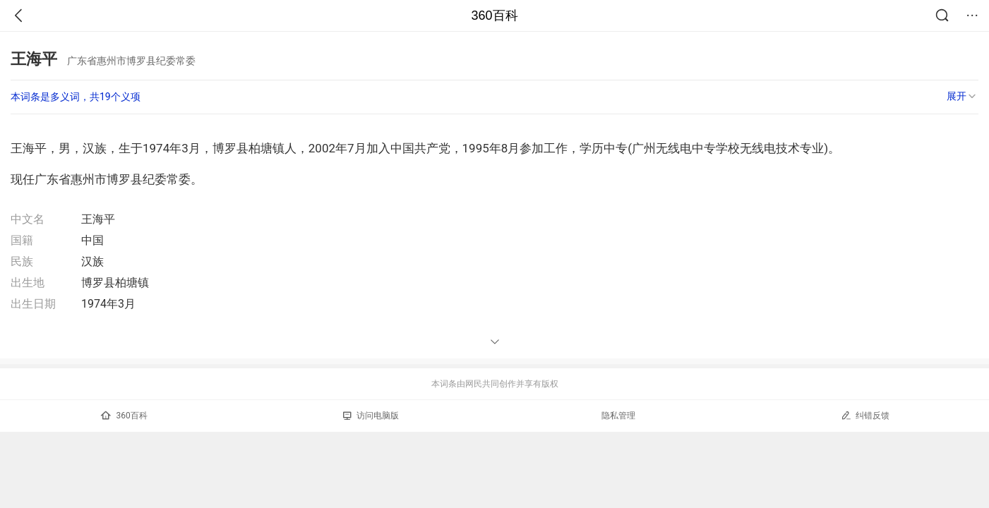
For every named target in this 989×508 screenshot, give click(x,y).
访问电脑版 (371, 416)
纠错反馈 (865, 415)
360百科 (494, 15)
